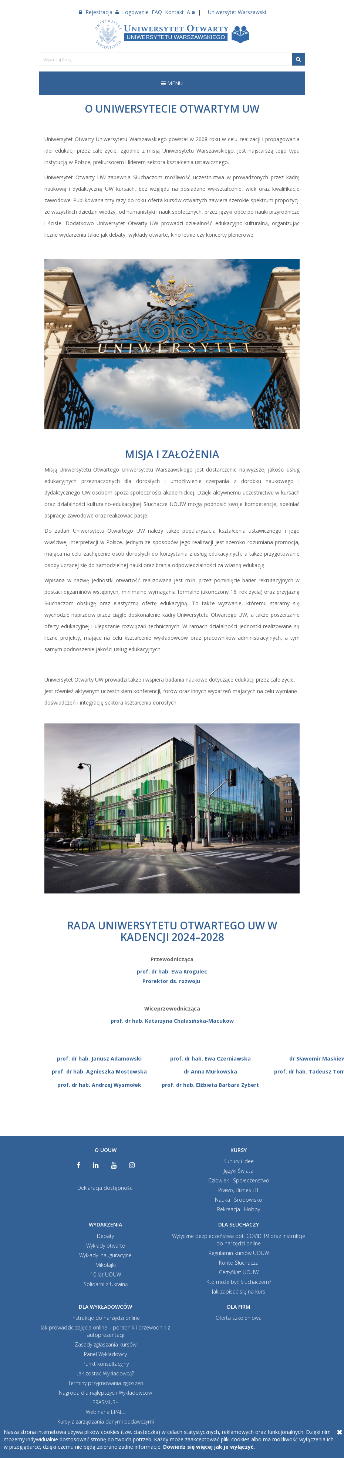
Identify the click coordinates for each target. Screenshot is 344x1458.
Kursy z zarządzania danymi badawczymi (105, 1421)
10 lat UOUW (105, 1274)
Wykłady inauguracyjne (105, 1255)
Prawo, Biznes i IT (238, 1190)
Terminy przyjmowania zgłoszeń (105, 1383)
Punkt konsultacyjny (105, 1363)
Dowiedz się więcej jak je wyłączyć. (209, 1446)
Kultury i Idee (238, 1161)
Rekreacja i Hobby (238, 1209)
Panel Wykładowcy (105, 1354)
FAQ (157, 12)
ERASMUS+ (105, 1402)
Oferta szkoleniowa (239, 1317)
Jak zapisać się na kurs (238, 1291)
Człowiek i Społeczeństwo (238, 1180)
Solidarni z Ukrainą (106, 1284)
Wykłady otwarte (105, 1245)
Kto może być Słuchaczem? (238, 1281)
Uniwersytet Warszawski (237, 12)
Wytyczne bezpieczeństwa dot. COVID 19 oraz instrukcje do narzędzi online (238, 1239)
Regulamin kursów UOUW (239, 1252)
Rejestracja (95, 12)
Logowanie (132, 12)
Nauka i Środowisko (238, 1199)
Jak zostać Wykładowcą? (105, 1373)
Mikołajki (105, 1264)
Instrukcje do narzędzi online (105, 1317)
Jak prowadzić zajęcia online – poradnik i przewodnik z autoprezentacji (105, 1331)
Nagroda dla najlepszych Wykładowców (105, 1392)
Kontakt (174, 12)
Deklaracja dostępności (105, 1187)
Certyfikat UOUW (239, 1272)
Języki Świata (238, 1170)
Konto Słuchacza (239, 1262)
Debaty (105, 1235)
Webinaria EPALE (105, 1411)
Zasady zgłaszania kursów (105, 1344)
